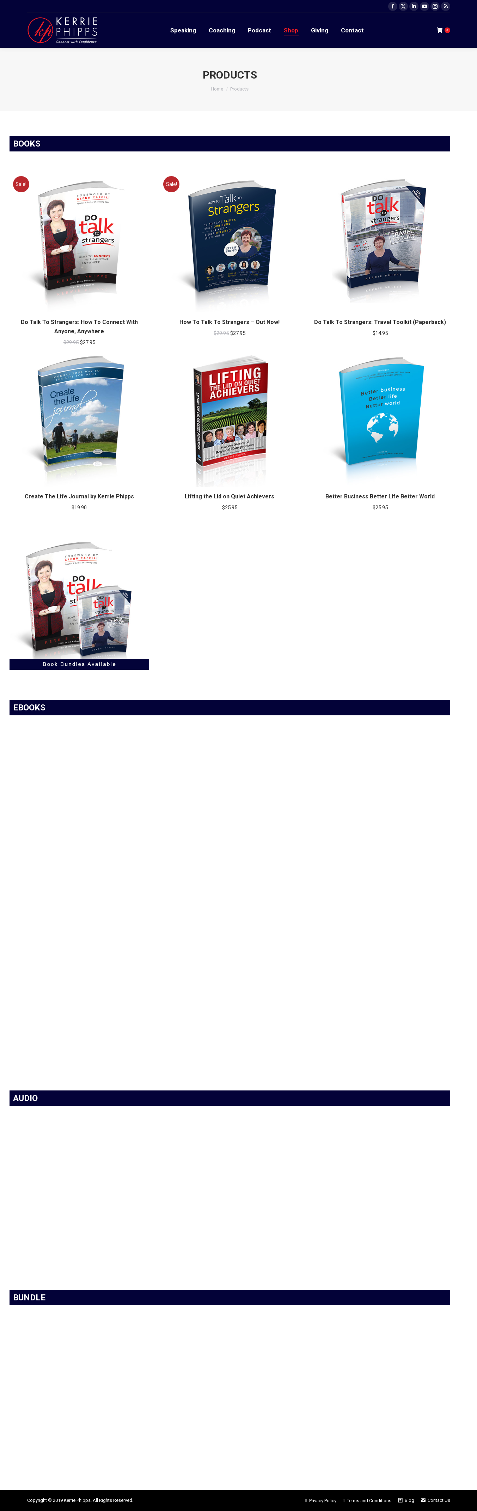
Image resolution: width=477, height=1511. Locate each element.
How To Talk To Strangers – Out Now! (229, 322)
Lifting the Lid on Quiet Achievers (229, 496)
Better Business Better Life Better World (380, 496)
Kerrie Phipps (77, 1500)
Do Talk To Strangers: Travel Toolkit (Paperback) (380, 322)
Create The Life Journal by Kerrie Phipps (79, 496)
